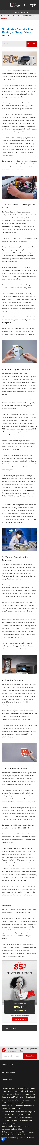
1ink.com (5, 478)
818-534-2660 (21, 12)
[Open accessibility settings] (3, 1139)
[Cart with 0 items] (32, 5)
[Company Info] (18, 1064)
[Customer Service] (18, 1072)
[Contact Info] (18, 1079)
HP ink (14, 487)
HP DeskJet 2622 (18, 296)
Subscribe (30, 1056)
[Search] (25, 5)
